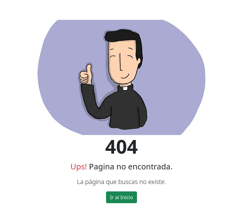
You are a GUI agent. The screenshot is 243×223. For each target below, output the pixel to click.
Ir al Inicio (121, 197)
